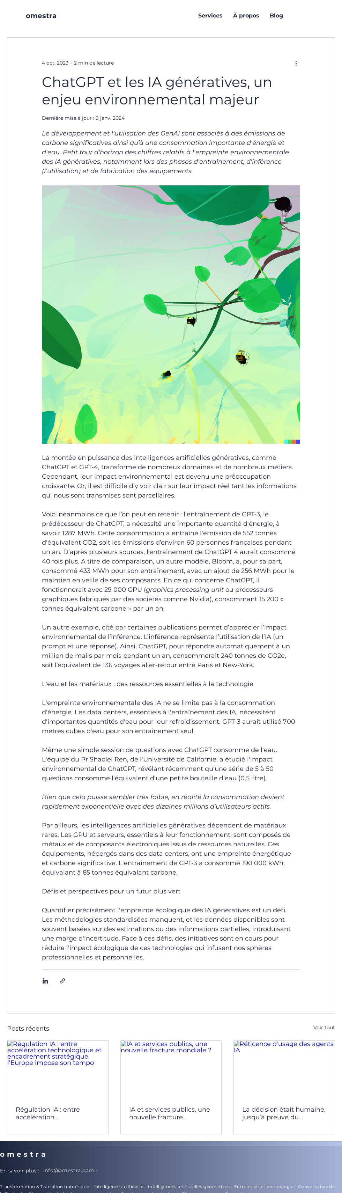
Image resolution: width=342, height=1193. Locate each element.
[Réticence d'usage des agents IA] (284, 1069)
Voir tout (324, 1027)
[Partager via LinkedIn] (45, 981)
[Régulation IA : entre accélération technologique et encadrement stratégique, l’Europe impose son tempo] (57, 1069)
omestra (41, 16)
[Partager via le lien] (62, 981)
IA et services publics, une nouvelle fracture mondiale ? (169, 1113)
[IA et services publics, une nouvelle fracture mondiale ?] (171, 1069)
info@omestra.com (68, 1170)
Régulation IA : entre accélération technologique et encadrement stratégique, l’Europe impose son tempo (57, 1113)
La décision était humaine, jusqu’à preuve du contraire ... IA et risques (284, 1113)
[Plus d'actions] (296, 63)
